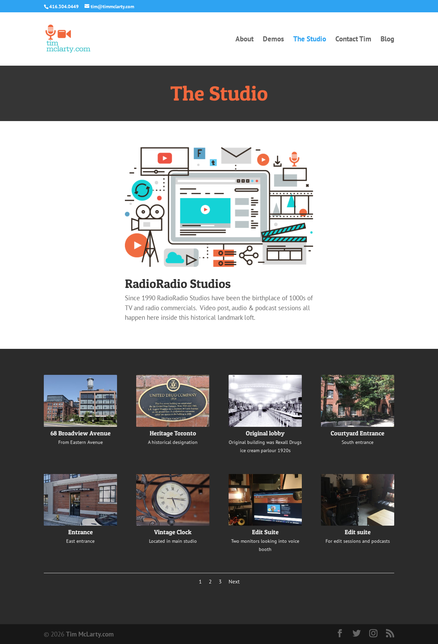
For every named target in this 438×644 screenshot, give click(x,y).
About (244, 40)
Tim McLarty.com (90, 634)
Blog (387, 40)
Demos (273, 40)
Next (234, 581)
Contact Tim (353, 40)
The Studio (309, 40)
